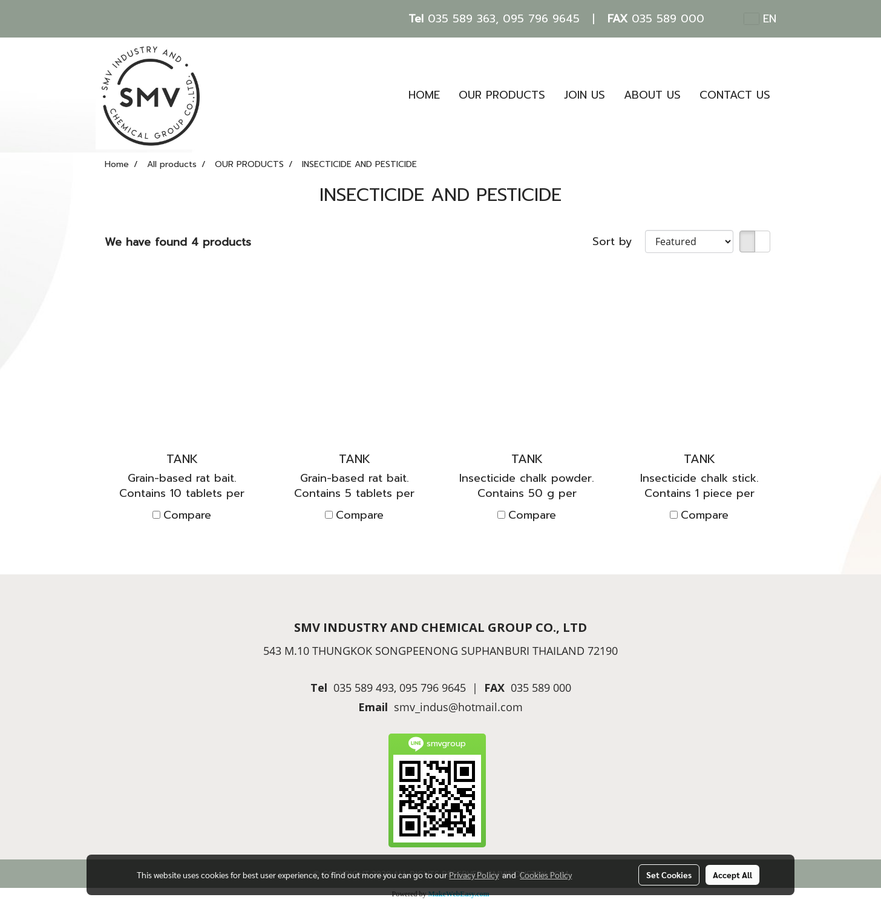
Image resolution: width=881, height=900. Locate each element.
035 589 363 (462, 18)
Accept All (732, 874)
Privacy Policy (474, 874)
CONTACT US (734, 95)
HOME (424, 95)
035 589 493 (363, 687)
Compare (187, 515)
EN (760, 18)
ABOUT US (652, 95)
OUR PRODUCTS (502, 95)
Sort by (618, 242)
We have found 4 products (178, 242)
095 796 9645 (541, 18)
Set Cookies (669, 874)
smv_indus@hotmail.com (458, 707)
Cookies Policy (546, 874)
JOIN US (584, 95)
